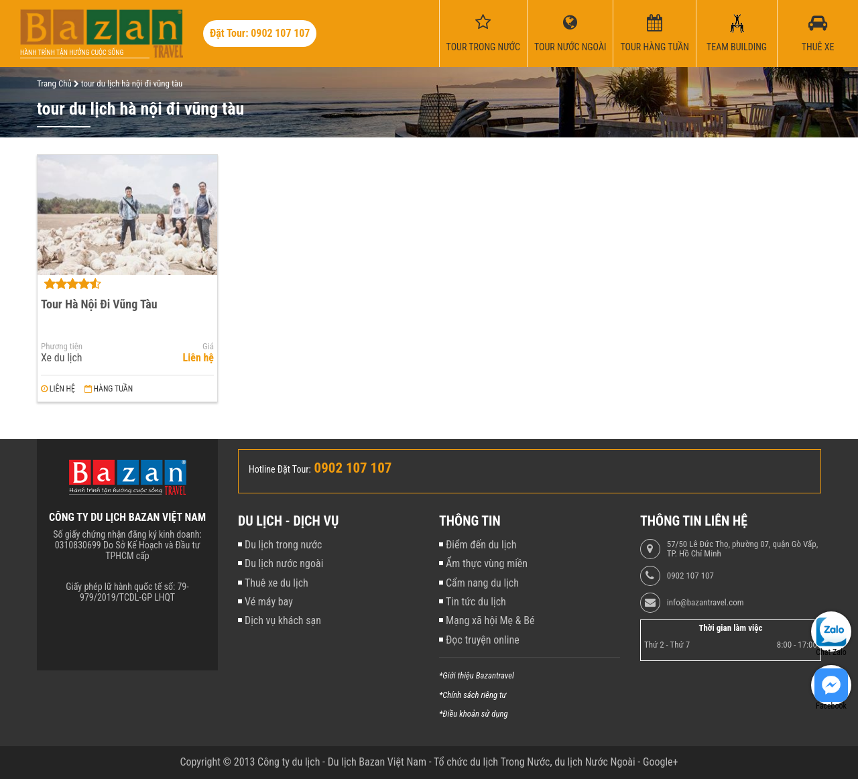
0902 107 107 (690, 576)
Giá (208, 346)
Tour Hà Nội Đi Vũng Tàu (99, 304)
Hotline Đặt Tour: (280, 469)
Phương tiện (61, 346)
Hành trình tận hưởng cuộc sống (71, 52)
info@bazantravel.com (705, 602)
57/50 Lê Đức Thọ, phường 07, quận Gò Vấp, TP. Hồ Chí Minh (742, 549)
